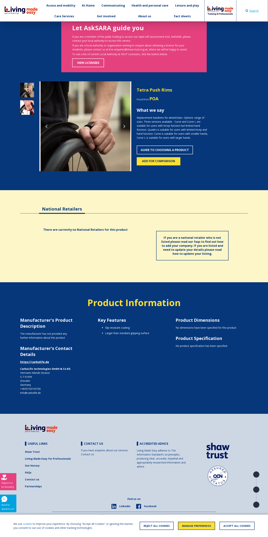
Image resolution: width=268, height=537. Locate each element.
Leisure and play (187, 5)
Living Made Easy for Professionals (48, 458)
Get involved (106, 16)
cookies (27, 524)
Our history (32, 465)
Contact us (32, 479)
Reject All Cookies (157, 526)
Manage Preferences (196, 526)
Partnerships (33, 486)
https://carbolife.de (34, 362)
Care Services (64, 16)
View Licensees (88, 63)
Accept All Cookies (237, 526)
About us (144, 16)
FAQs (28, 472)
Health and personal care (150, 5)
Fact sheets (182, 16)
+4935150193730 (30, 389)
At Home (88, 5)
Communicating (113, 5)
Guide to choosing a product (165, 150)
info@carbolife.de (30, 393)
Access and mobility (60, 5)
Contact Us (87, 454)
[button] (46, 126)
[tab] (62, 206)
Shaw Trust (32, 451)
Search (252, 11)
